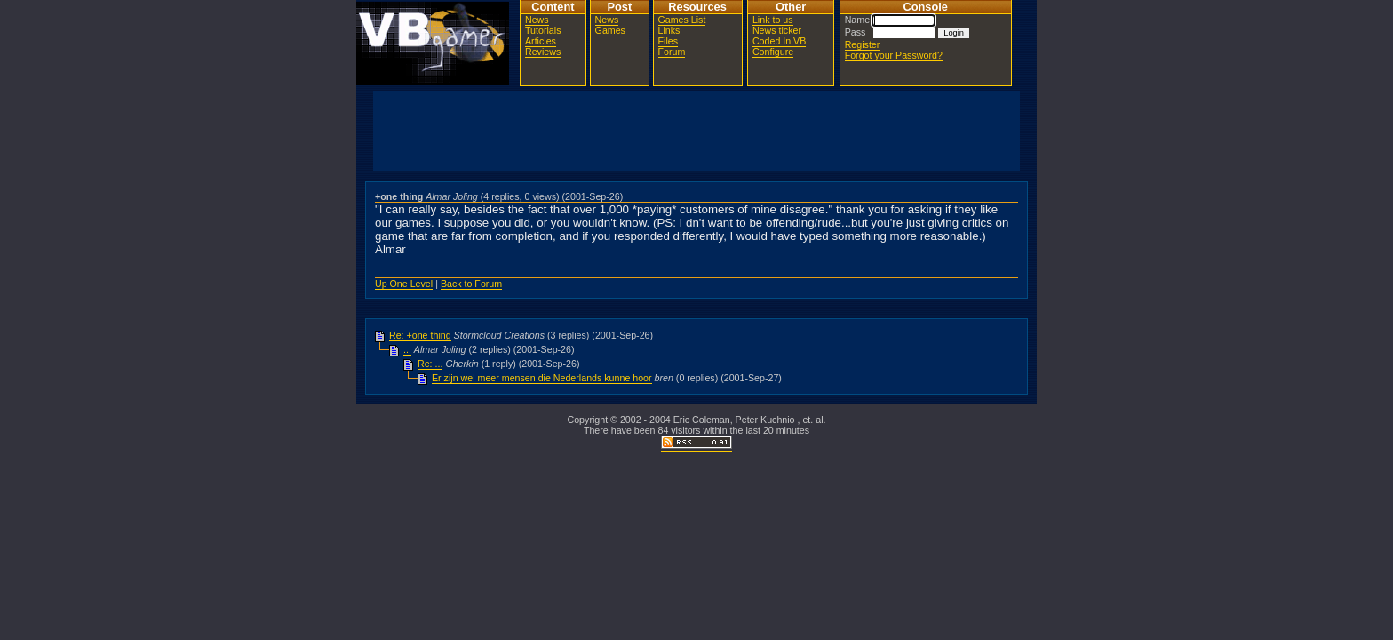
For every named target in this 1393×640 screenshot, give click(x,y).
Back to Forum (471, 283)
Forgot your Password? (894, 55)
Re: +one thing (420, 335)
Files (668, 41)
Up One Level (404, 283)
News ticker (776, 30)
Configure (772, 51)
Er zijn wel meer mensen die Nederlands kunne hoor (542, 377)
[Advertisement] (696, 131)
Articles (540, 41)
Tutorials (543, 30)
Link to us (772, 19)
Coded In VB (779, 41)
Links (669, 30)
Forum (672, 51)
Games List (682, 19)
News (537, 19)
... (407, 349)
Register (862, 44)
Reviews (543, 51)
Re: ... (430, 363)
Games (610, 30)
